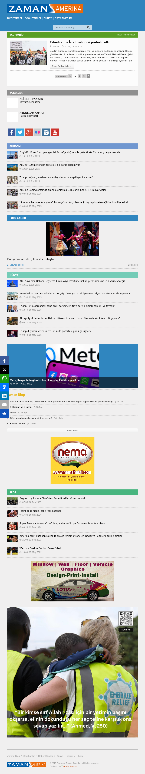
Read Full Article (62, 66)
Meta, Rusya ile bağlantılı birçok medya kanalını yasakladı (45, 380)
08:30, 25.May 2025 (30, 206)
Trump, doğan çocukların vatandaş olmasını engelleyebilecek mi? (54, 177)
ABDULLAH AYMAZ (31, 113)
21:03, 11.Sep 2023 (30, 540)
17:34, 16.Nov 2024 (30, 515)
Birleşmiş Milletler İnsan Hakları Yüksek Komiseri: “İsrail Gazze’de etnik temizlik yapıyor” (67, 318)
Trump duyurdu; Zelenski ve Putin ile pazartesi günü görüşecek (53, 331)
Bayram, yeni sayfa (29, 102)
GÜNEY (48, 18)
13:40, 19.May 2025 (30, 310)
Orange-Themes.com (69, 766)
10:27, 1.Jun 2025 (29, 169)
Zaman (54, 46)
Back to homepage (126, 35)
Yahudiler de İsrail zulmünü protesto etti (79, 42)
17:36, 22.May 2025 (30, 297)
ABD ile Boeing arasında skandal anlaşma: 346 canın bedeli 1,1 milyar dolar (60, 190)
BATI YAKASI (14, 18)
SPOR (12, 492)
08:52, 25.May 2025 (30, 194)
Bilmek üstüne (17, 423)
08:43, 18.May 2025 (30, 335)
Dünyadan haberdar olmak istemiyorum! (31, 418)
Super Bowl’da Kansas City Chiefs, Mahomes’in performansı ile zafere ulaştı (59, 523)
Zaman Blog (16, 394)
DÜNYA (13, 275)
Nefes (13, 412)
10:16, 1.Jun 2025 (29, 181)
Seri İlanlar (29, 756)
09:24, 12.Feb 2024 (30, 527)
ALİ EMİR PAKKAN (31, 99)
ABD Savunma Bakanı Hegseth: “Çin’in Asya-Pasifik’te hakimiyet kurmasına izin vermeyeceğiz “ (70, 281)
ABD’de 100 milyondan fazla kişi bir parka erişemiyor (48, 164)
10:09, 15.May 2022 (30, 552)
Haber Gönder (45, 756)
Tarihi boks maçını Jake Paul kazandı (39, 510)
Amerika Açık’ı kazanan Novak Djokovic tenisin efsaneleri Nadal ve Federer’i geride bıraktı (67, 536)
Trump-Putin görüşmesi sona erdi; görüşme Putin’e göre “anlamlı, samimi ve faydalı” (64, 306)
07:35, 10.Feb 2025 (30, 502)
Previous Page (61, 76)
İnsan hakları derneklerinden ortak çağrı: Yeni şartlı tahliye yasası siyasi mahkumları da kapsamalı (72, 293)
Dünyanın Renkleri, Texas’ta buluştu (30, 259)
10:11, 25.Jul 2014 (72, 46)
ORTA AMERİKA (64, 18)
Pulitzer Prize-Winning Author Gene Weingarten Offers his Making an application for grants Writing (61, 401)
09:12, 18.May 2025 (30, 322)
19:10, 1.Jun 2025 (29, 156)
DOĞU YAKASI (33, 18)
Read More (72, 430)
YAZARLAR (16, 92)
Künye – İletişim (65, 756)
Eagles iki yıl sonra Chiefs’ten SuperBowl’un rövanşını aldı (50, 498)
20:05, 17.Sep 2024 (21, 384)
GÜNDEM (15, 146)
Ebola (80, 756)
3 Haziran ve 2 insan (20, 407)
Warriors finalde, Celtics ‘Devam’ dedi (39, 548)
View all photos (15, 265)
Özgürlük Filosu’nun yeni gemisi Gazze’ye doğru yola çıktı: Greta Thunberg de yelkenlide (67, 152)
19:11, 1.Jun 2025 (29, 285)
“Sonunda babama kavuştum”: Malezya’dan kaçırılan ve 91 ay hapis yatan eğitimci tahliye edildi (71, 202)
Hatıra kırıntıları (28, 115)
